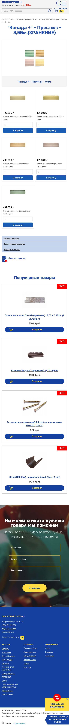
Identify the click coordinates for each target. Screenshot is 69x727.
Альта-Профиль (25, 19)
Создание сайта (19, 724)
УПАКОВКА (6, 653)
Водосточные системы (14, 244)
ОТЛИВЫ (5, 649)
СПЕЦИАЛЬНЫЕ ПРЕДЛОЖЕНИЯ (57, 705)
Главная (5, 19)
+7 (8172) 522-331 (9, 625)
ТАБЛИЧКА (6, 677)
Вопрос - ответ (30, 660)
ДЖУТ (4, 681)
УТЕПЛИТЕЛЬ (7, 691)
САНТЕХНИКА (7, 694)
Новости (27, 667)
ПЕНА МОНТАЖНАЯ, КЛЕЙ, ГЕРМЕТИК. (10, 685)
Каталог (13, 19)
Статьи (26, 663)
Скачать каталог (17, 258)
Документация (30, 656)
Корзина (63, 8)
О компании (51, 644)
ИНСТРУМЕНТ (7, 660)
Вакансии (49, 652)
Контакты (49, 656)
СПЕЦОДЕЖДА (8, 674)
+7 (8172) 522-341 (9, 628)
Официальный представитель (16, 5)
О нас (47, 648)
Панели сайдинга (11, 238)
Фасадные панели (12, 249)
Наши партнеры (30, 652)
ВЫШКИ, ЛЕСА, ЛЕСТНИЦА (8, 668)
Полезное (28, 644)
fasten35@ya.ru (8, 632)
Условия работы (30, 648)
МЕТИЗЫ (5, 663)
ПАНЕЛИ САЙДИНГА (42, 19)
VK (22, 638)
